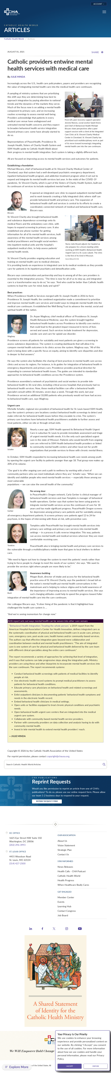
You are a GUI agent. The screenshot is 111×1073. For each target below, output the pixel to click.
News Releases (65, 866)
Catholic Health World (14, 39)
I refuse (95, 1066)
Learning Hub (64, 906)
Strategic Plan (65, 849)
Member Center (66, 897)
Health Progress (66, 880)
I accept (69, 1066)
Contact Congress (67, 910)
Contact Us (63, 854)
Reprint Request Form (47, 801)
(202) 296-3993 (17, 844)
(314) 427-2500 (17, 863)
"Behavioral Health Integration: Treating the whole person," (39, 625)
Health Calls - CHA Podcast (72, 871)
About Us (62, 840)
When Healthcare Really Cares (73, 884)
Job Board (63, 915)
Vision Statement (66, 845)
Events (61, 901)
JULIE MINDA (18, 76)
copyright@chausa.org (58, 756)
